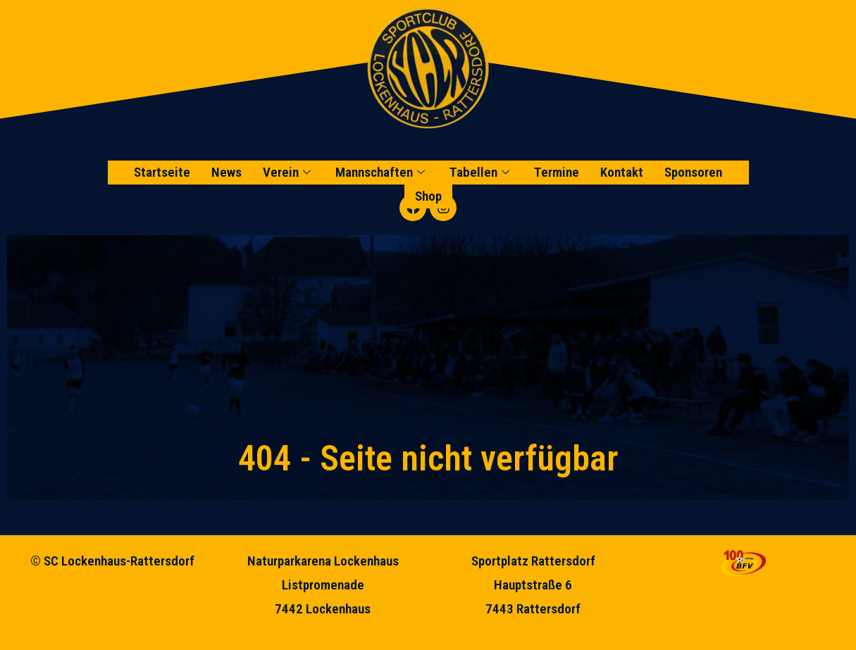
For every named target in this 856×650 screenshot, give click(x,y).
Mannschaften (381, 172)
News (226, 172)
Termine (556, 172)
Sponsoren (693, 172)
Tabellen (481, 172)
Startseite (162, 172)
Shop (428, 196)
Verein (288, 172)
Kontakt (621, 172)
